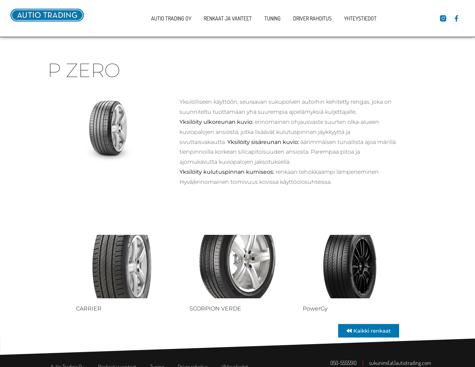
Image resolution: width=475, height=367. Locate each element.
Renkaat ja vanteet (228, 18)
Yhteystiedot (360, 18)
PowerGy (315, 308)
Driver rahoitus (312, 18)
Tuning (272, 18)
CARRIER (89, 308)
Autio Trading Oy (171, 18)
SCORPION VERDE (215, 308)
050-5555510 (343, 362)
